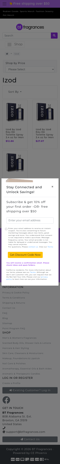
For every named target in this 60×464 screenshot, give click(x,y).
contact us (33, 247)
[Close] (52, 186)
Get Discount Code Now (25, 254)
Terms (50, 247)
